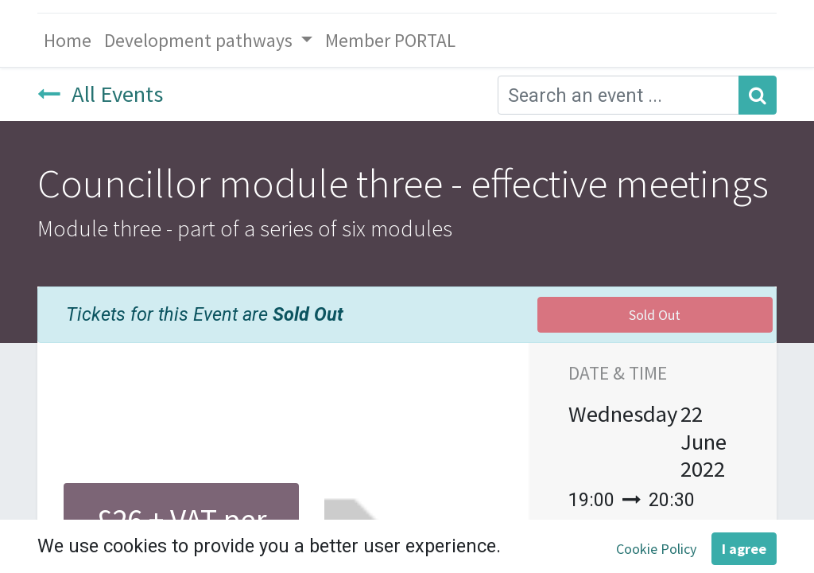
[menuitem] (67, 40)
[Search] (757, 95)
